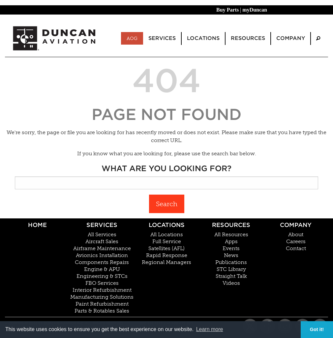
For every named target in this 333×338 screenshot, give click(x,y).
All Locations (166, 234)
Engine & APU (102, 269)
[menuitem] (318, 38)
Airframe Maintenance (102, 248)
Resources (231, 224)
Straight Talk (231, 276)
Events (231, 248)
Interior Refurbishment (102, 290)
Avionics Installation (102, 255)
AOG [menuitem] (132, 38)
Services (101, 224)
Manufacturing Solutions (102, 297)
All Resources (231, 234)
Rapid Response (166, 255)
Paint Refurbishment (102, 304)
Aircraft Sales (101, 241)
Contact (296, 248)
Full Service (166, 241)
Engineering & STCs (102, 276)
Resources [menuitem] (248, 38)
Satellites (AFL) (166, 248)
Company (296, 224)
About (295, 234)
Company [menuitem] (290, 38)
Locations (167, 224)
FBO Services (102, 283)
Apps (231, 241)
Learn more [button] (209, 329)
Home (37, 224)
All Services (102, 234)
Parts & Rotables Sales (102, 311)
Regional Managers (166, 262)
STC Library (231, 269)
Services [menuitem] (162, 38)
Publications (231, 262)
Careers (296, 241)
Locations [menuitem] (203, 38)
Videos (231, 283)
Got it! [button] (317, 329)
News (231, 255)
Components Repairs (102, 262)
